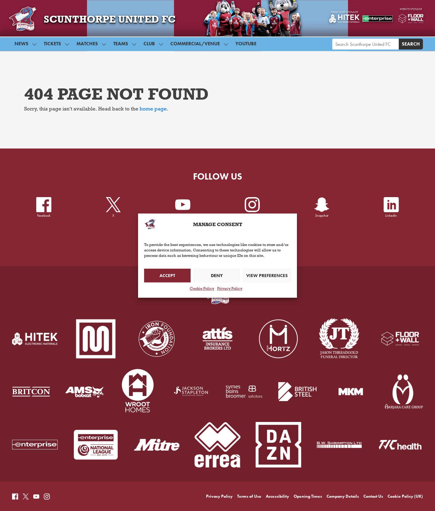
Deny (217, 276)
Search (411, 46)
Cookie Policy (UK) (405, 470)
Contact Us (373, 470)
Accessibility (277, 470)
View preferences (267, 276)
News (21, 46)
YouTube (245, 46)
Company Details (343, 470)
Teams (120, 46)
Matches (87, 46)
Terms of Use (249, 470)
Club (149, 46)
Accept (167, 276)
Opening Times (308, 470)
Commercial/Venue (195, 46)
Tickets (52, 46)
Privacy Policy (229, 289)
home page (153, 109)
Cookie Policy (202, 289)
